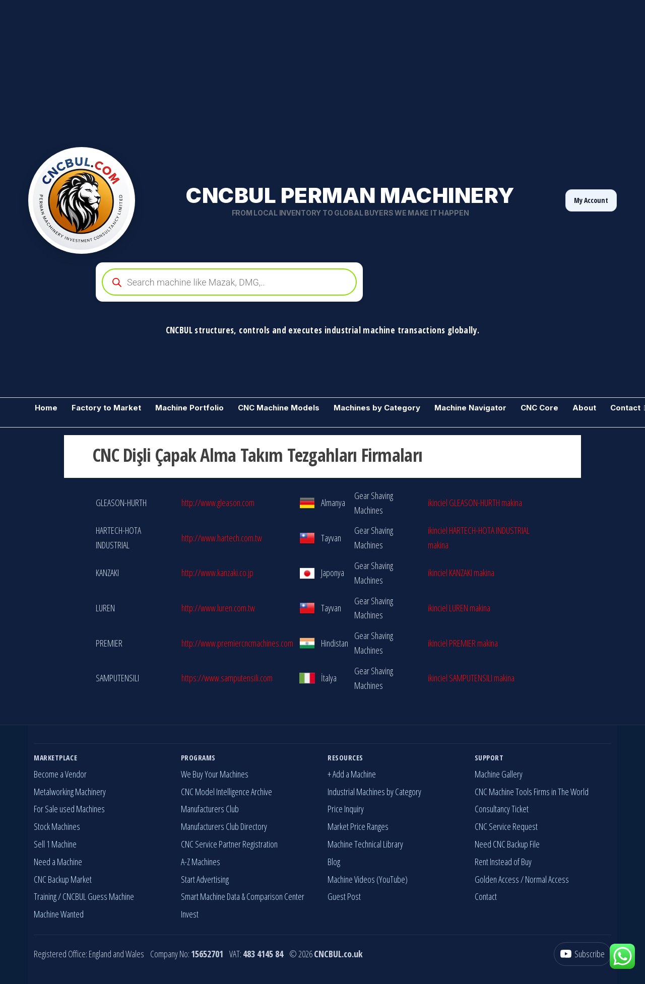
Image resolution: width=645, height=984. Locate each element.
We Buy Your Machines (214, 774)
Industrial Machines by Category (374, 792)
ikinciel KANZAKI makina (461, 573)
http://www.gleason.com (217, 503)
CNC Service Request (506, 826)
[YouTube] (582, 954)
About (584, 407)
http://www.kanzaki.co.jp (217, 573)
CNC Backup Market (63, 879)
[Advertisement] (302, 70)
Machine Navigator (470, 407)
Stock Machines (57, 826)
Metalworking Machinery (70, 792)
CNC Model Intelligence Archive (226, 792)
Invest (190, 914)
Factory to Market (106, 407)
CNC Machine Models (278, 407)
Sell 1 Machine (55, 844)
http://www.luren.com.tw (218, 608)
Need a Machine (58, 862)
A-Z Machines (200, 862)
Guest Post (344, 896)
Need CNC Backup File (507, 844)
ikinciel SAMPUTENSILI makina (471, 678)
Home (46, 407)
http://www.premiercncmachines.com (237, 643)
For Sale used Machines (69, 809)
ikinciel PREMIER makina (463, 643)
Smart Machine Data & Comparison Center (242, 896)
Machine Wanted (59, 914)
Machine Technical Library (365, 844)
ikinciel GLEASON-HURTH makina (475, 503)
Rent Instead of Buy (503, 862)
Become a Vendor (60, 774)
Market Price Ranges (358, 826)
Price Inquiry (346, 809)
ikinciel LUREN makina (459, 608)
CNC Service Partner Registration (229, 844)
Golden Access (497, 879)
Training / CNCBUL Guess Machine (84, 896)
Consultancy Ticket (502, 809)
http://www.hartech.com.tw (221, 538)
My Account (591, 200)
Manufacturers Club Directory (224, 826)
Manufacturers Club (210, 809)
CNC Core (539, 407)
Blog (334, 862)
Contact (486, 896)
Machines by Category (377, 407)
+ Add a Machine (352, 774)
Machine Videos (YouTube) (368, 879)
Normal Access (547, 879)
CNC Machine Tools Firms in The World (532, 792)
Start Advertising (205, 879)
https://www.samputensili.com (227, 678)
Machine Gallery (499, 774)
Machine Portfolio (189, 407)
